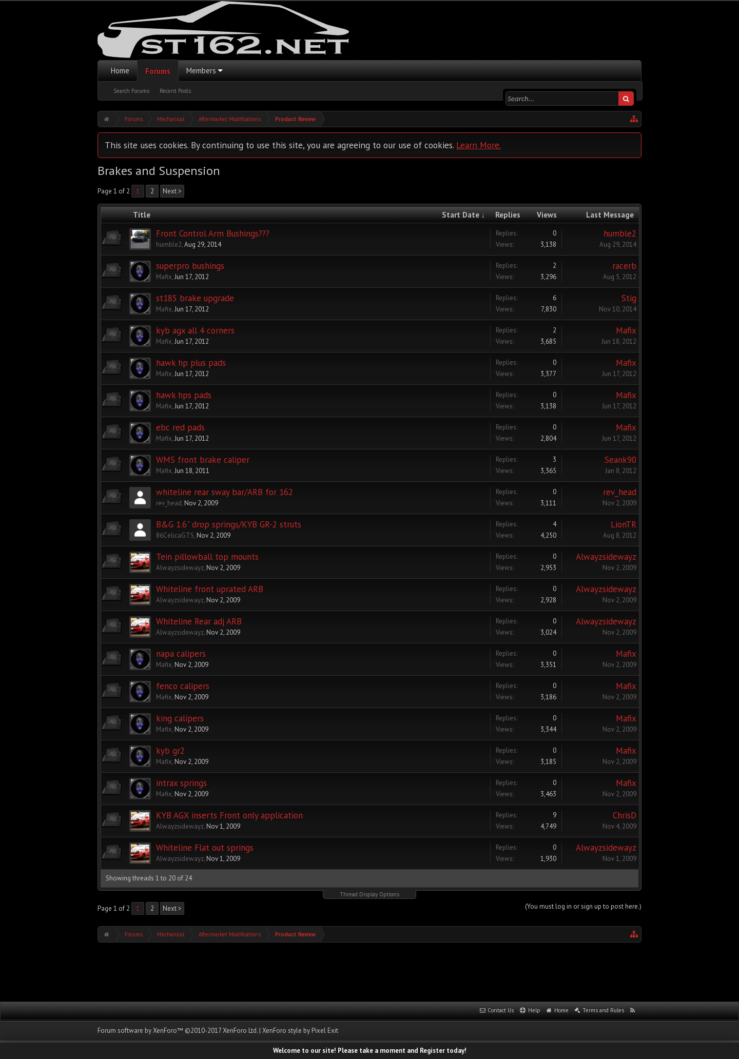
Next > (172, 191)
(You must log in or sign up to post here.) (583, 906)
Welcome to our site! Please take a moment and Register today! (369, 1050)
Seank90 (620, 459)
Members (201, 70)
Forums (157, 71)
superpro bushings (190, 265)
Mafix (164, 276)
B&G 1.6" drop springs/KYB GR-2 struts (228, 524)
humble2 (169, 244)
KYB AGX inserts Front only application (229, 815)
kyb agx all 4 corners (195, 330)
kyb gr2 (170, 750)
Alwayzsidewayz (180, 567)
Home (120, 70)
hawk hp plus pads (191, 362)
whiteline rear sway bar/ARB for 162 (224, 492)
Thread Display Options (369, 894)
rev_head (169, 503)
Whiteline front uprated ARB (209, 589)
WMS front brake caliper (202, 459)
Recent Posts (175, 90)
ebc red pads (180, 427)
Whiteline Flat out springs (205, 847)
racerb (624, 265)
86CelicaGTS (175, 535)
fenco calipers (182, 686)
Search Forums (131, 90)
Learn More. (478, 145)
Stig (628, 298)
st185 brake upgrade (195, 298)
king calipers (180, 718)
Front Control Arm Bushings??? (212, 233)
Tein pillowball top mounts (207, 556)
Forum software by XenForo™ (178, 1030)
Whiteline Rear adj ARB (199, 621)
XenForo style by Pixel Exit (300, 1030)
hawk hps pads (183, 395)
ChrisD (624, 815)
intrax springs (181, 783)
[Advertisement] (369, 971)
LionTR (623, 524)
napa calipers (181, 653)
